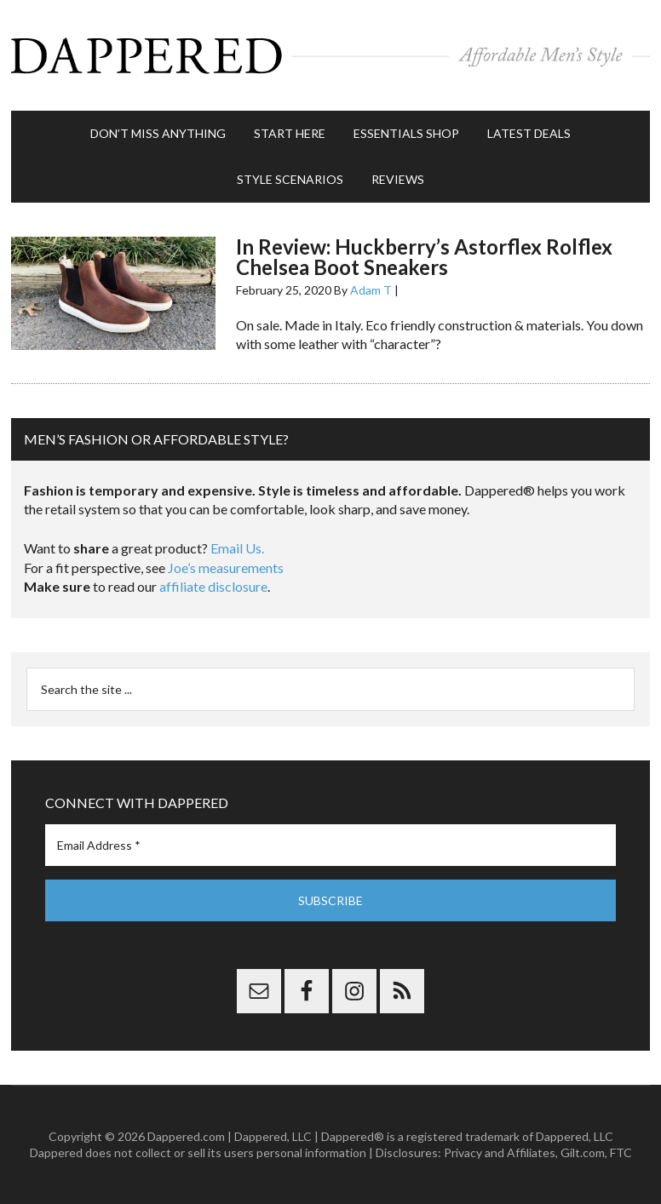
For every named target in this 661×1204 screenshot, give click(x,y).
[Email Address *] (330, 845)
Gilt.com (582, 1152)
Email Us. (237, 548)
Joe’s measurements (226, 567)
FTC (621, 1152)
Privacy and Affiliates (499, 1152)
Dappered (330, 55)
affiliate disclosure (213, 586)
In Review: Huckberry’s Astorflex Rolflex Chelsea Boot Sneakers (424, 256)
